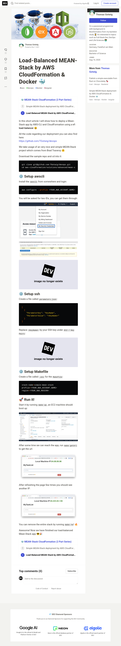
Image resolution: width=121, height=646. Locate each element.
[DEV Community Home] (5, 3)
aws (22, 88)
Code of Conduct (42, 589)
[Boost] (5, 78)
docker (38, 88)
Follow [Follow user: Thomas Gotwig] (103, 20)
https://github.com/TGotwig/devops (38, 141)
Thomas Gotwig (31, 45)
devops (30, 88)
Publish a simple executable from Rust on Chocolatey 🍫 (103, 81)
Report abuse (56, 589)
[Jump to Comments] (5, 60)
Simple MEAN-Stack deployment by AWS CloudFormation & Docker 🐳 (103, 95)
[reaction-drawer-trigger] (6, 51)
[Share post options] (5, 86)
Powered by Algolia (81, 3)
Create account (109, 3)
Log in (96, 3)
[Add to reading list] (5, 70)
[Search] (12, 3)
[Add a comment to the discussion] (51, 580)
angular (48, 88)
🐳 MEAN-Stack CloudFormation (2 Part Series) (46, 99)
